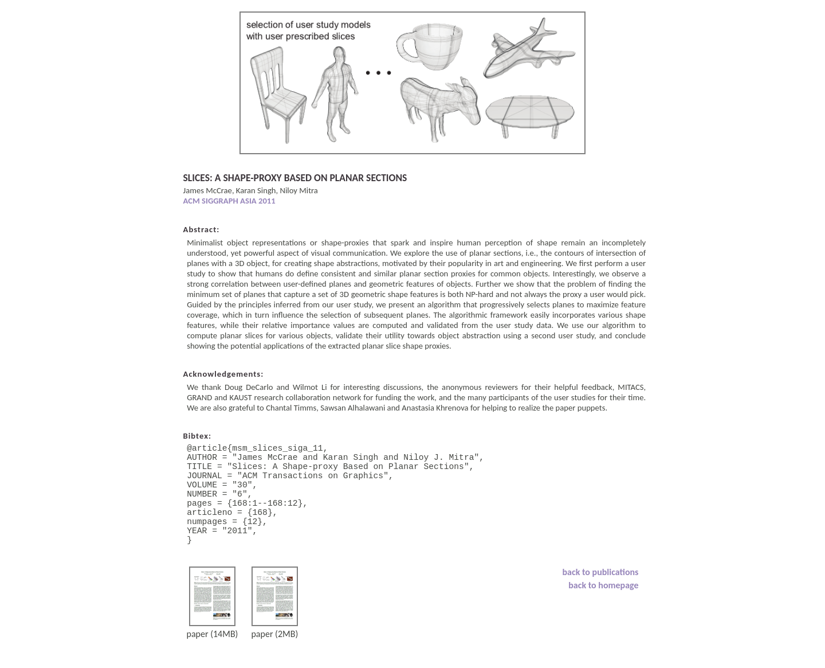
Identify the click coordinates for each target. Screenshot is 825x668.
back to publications (601, 597)
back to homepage (603, 610)
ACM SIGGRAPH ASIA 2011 (229, 201)
